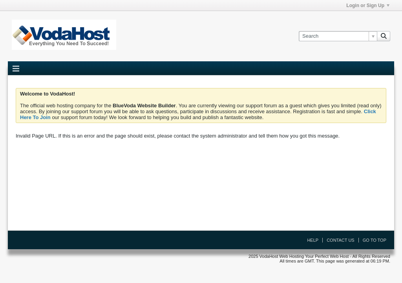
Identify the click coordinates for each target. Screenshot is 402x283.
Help (312, 240)
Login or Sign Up (367, 5)
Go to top (374, 240)
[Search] (338, 36)
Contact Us (340, 240)
